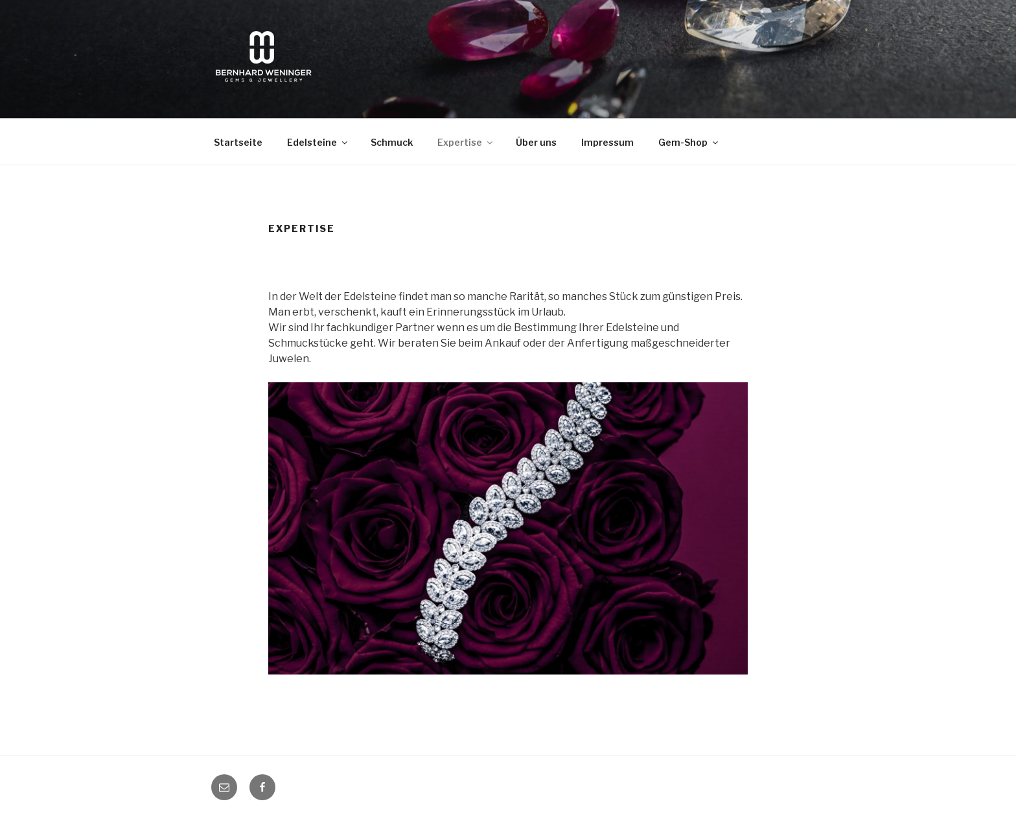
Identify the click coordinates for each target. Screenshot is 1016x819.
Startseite (238, 142)
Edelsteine (318, 142)
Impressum (607, 142)
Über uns (536, 142)
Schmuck (392, 142)
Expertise (465, 142)
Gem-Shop (689, 142)
